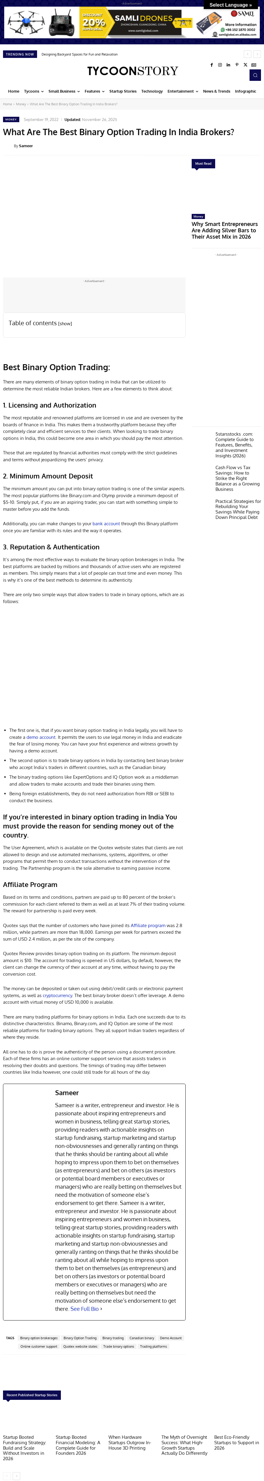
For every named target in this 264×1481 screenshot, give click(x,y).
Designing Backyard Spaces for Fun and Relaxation (80, 54)
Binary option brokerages (39, 1338)
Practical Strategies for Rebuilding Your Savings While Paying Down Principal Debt (237, 486)
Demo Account (171, 1338)
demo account (41, 737)
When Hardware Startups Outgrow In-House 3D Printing (131, 1441)
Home (7, 104)
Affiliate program (148, 925)
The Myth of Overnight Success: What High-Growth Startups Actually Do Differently (184, 1443)
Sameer (26, 145)
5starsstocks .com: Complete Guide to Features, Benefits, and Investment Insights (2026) (235, 433)
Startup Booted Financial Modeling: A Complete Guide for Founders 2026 (78, 1441)
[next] (257, 54)
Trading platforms (153, 1346)
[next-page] (16, 1468)
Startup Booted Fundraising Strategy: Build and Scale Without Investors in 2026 (24, 1443)
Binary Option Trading (80, 1338)
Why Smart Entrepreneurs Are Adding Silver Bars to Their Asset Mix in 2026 (225, 225)
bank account (106, 523)
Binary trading (113, 1338)
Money (21, 104)
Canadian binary (142, 1338)
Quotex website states (80, 1346)
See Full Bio (85, 1308)
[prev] (247, 54)
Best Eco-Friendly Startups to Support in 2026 (234, 1441)
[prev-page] (7, 1468)
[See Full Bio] (101, 1309)
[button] (255, 75)
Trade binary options (118, 1346)
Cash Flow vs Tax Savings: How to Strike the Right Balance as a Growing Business (235, 461)
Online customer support (38, 1346)
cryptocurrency (57, 995)
